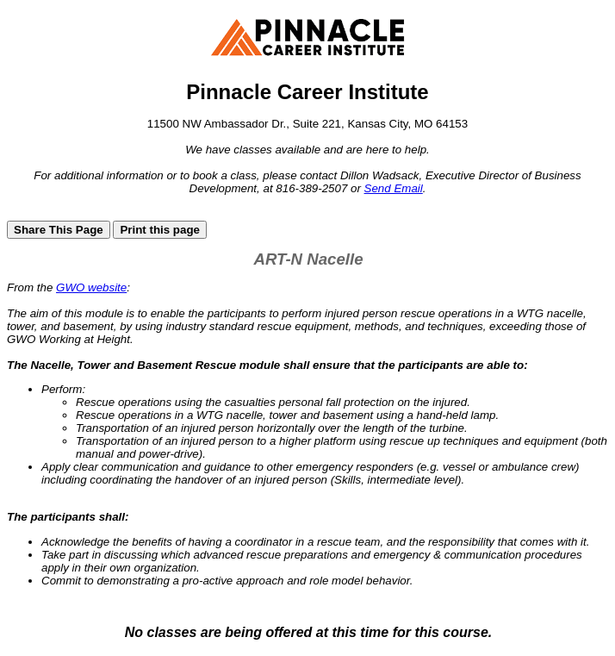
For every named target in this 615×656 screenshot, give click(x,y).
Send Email (393, 188)
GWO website (91, 287)
